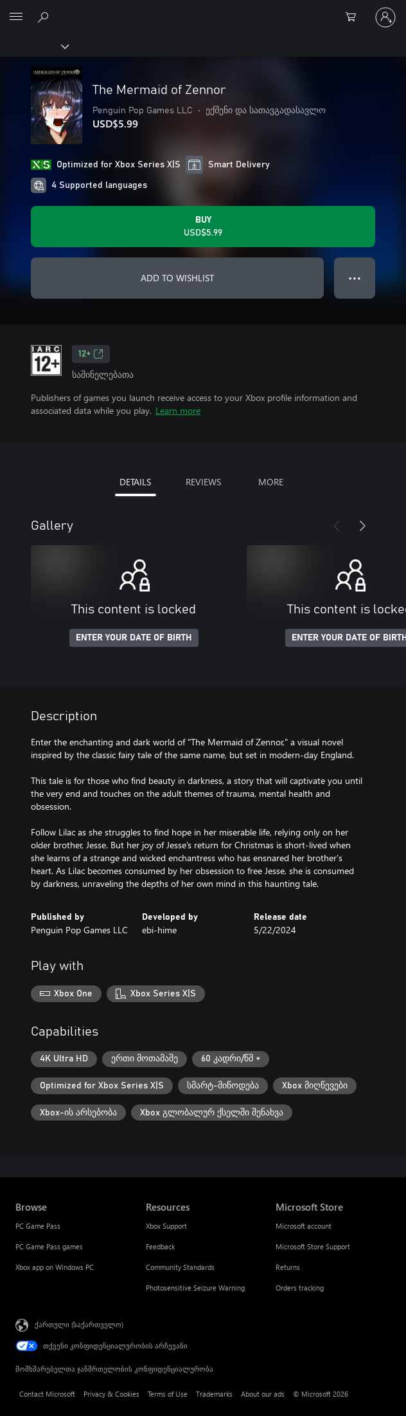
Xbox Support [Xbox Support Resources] (166, 1226)
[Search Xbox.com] (45, 16)
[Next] (362, 526)
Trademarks (214, 1394)
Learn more (177, 410)
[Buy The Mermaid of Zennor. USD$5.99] (203, 226)
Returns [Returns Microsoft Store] (288, 1267)
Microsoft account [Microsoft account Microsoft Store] (303, 1226)
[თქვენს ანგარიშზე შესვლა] (385, 17)
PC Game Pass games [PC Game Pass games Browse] (49, 1246)
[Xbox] (34, 46)
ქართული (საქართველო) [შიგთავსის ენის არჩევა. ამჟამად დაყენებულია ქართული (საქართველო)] (79, 1324)
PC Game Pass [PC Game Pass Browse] (37, 1226)
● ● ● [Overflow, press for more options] (355, 277)
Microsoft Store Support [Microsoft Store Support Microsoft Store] (313, 1246)
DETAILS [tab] (135, 482)
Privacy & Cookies (111, 1394)
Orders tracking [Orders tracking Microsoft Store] (300, 1287)
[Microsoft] (202, 9)
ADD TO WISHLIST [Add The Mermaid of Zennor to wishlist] (177, 278)
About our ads (263, 1394)
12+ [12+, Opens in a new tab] (90, 354)
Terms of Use (168, 1394)
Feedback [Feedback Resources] (160, 1246)
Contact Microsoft (47, 1394)
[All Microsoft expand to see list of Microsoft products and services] (16, 17)
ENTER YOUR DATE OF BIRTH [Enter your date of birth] (134, 637)
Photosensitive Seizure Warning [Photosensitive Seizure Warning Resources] (195, 1287)
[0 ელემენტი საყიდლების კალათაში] (354, 17)
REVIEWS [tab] (203, 482)
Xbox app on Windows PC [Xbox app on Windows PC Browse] (54, 1267)
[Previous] (336, 526)
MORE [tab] (270, 482)
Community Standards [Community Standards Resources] (180, 1267)
